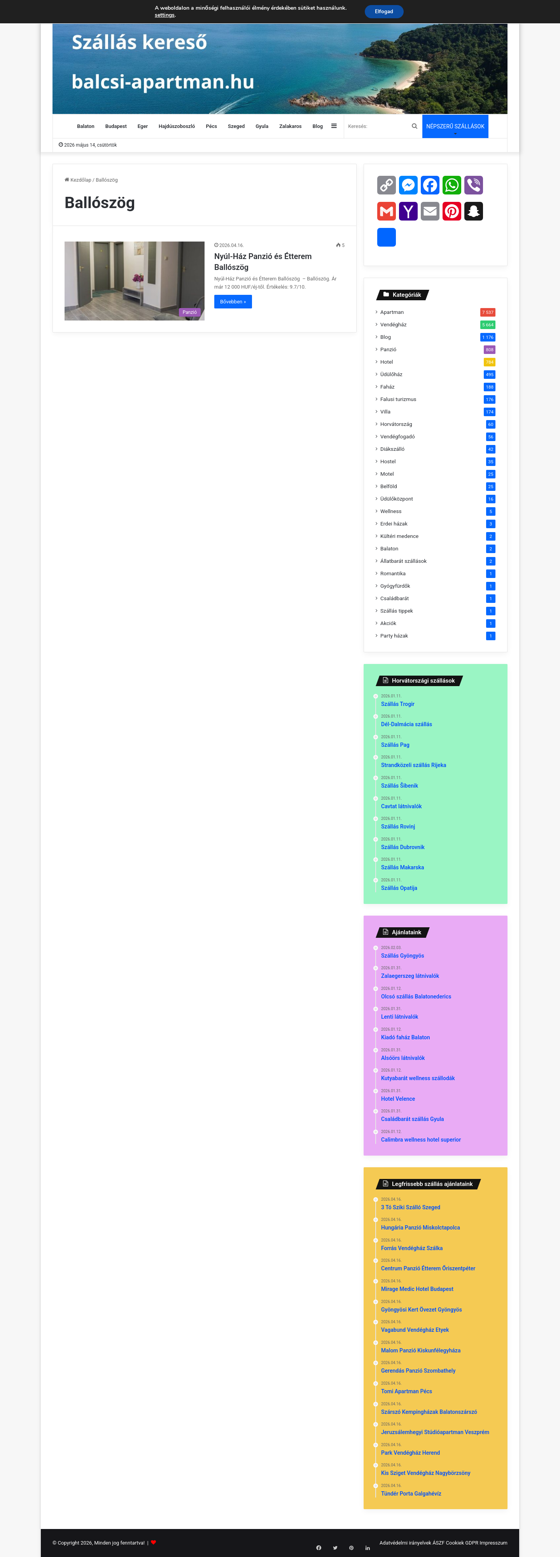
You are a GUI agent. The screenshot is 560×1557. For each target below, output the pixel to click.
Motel (387, 474)
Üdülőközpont (396, 499)
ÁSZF (438, 1543)
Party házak (394, 635)
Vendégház (393, 324)
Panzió (388, 349)
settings (163, 15)
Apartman (392, 312)
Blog (318, 126)
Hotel (386, 362)
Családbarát (394, 598)
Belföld (388, 486)
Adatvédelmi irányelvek (405, 1543)
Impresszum (494, 1543)
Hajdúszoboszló (177, 126)
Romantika (393, 573)
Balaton (85, 126)
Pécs (211, 126)
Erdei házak (394, 523)
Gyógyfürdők (395, 586)
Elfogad (384, 12)
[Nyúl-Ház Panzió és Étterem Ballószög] (135, 281)
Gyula (262, 126)
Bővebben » (233, 302)
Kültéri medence (399, 536)
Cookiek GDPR (462, 1543)
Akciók (388, 623)
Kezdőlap (78, 180)
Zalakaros (290, 126)
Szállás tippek (396, 611)
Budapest (116, 126)
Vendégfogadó (397, 436)
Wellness (391, 511)
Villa (385, 411)
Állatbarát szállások (403, 561)
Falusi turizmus (398, 399)
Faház (387, 387)
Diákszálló (392, 449)
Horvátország (396, 424)
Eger (143, 126)
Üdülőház (391, 374)
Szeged (236, 126)
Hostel (388, 461)
